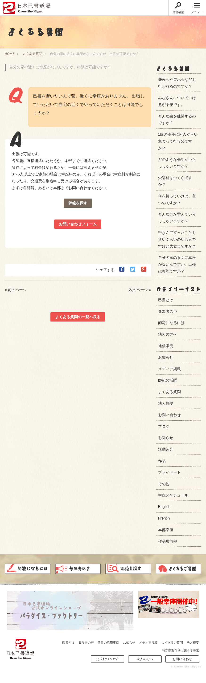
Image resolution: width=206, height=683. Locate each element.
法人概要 (165, 403)
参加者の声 (167, 311)
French (164, 518)
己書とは (165, 300)
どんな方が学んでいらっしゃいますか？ (177, 217)
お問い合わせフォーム (78, 224)
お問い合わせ (169, 415)
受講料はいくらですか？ (175, 181)
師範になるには (171, 323)
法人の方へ (167, 334)
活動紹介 (165, 449)
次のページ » (140, 290)
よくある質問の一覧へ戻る (77, 317)
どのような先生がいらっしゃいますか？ (177, 163)
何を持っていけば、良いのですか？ (177, 199)
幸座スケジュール (173, 495)
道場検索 (178, 8)
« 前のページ (16, 290)
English (164, 507)
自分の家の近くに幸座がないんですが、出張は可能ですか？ (177, 264)
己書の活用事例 (108, 642)
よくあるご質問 (172, 642)
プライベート (169, 472)
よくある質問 (32, 54)
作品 (162, 461)
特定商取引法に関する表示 (180, 650)
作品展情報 (167, 541)
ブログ (163, 426)
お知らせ (165, 357)
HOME (10, 54)
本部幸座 (165, 530)
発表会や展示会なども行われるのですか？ (177, 82)
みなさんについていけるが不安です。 (177, 101)
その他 (163, 484)
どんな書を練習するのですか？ (177, 119)
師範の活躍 (167, 380)
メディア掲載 (169, 369)
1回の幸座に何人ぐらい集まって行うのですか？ (177, 141)
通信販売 (165, 346)
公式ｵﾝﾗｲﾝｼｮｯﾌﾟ (107, 659)
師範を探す (77, 203)
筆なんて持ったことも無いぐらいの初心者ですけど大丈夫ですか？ (177, 239)
